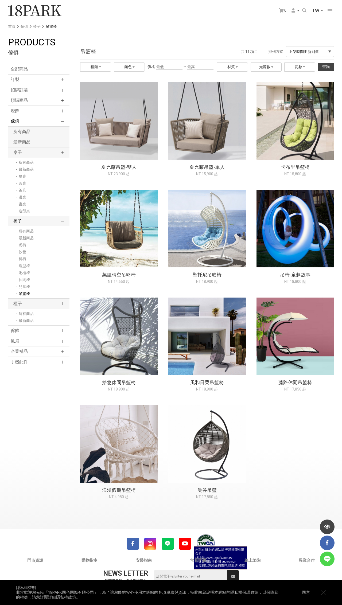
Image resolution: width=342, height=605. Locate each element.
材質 (232, 67)
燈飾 (15, 110)
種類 (96, 67)
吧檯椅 (24, 273)
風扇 (15, 341)
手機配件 (19, 361)
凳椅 (22, 259)
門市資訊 (35, 560)
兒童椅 (24, 286)
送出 (233, 576)
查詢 (326, 67)
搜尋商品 (304, 10)
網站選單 (330, 10)
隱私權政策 (66, 597)
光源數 (266, 67)
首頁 (11, 26)
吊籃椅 (24, 293)
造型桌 (24, 211)
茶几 (22, 190)
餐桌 (22, 176)
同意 (306, 592)
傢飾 (15, 330)
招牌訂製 (19, 89)
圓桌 (22, 183)
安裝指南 (144, 560)
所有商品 (21, 131)
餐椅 (22, 245)
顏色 (129, 67)
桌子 (17, 152)
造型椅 (24, 266)
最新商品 (21, 142)
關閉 (323, 592)
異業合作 (307, 560)
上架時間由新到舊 (310, 51)
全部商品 (19, 69)
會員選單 (293, 10)
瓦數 (300, 67)
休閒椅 (24, 280)
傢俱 (24, 26)
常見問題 (198, 560)
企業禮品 (19, 351)
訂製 (15, 79)
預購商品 (19, 100)
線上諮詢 (252, 560)
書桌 (22, 204)
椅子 (37, 26)
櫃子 (17, 303)
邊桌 (22, 197)
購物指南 (89, 560)
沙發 (22, 252)
